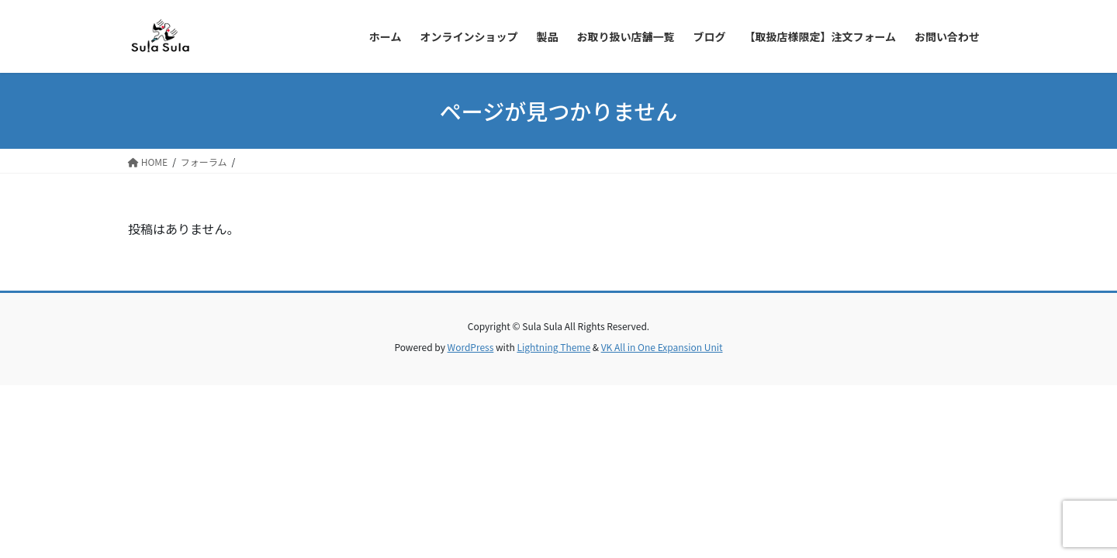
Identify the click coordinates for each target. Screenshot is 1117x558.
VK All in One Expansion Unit (662, 346)
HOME (148, 161)
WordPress (471, 346)
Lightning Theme (553, 346)
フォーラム (204, 161)
